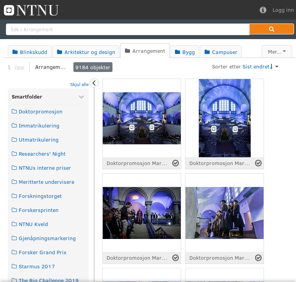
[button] (271, 28)
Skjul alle (79, 84)
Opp (16, 67)
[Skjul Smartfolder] (81, 96)
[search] (128, 29)
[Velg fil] (175, 163)
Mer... (274, 51)
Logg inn (283, 9)
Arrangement (50, 66)
